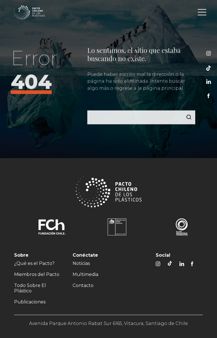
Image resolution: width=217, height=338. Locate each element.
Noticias (81, 263)
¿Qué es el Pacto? (34, 263)
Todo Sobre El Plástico (30, 288)
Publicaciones (29, 302)
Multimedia (85, 274)
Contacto (83, 285)
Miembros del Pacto (36, 274)
